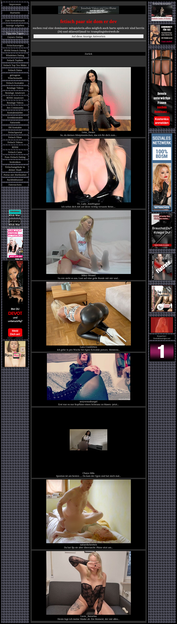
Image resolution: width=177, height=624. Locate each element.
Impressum (15, 4)
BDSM (15, 147)
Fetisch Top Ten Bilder (15, 65)
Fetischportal (15, 132)
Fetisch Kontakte (15, 83)
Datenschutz (15, 184)
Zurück (88, 53)
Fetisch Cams (15, 152)
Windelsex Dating (15, 55)
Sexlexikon (15, 162)
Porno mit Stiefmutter (15, 174)
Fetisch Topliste (15, 60)
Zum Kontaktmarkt (15, 20)
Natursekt (15, 122)
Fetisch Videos (15, 142)
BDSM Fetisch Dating (15, 50)
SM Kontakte (15, 127)
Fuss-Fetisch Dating (15, 157)
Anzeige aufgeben (15, 25)
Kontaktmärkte (15, 112)
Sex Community (15, 107)
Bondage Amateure (15, 92)
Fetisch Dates (15, 70)
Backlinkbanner (15, 179)
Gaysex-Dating (15, 37)
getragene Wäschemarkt (15, 76)
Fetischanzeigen (15, 45)
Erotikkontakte (15, 117)
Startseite (15, 12)
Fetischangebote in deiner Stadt (15, 168)
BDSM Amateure (15, 97)
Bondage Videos (15, 88)
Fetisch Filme (15, 137)
